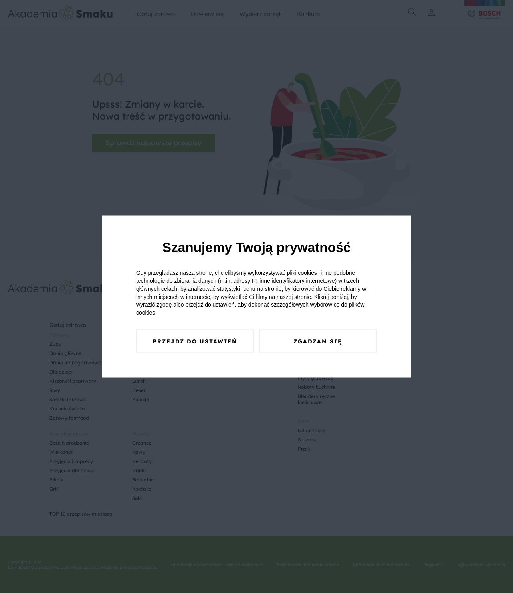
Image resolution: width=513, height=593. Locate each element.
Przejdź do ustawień (195, 341)
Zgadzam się (318, 341)
